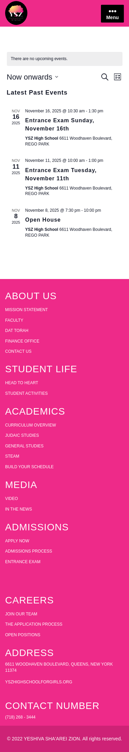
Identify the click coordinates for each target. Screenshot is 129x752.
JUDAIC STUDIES (22, 435)
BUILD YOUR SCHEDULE (29, 466)
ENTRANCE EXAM (22, 561)
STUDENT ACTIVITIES (26, 393)
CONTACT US (18, 351)
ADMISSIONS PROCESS (28, 551)
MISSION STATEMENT (26, 309)
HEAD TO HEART (21, 382)
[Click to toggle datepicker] (32, 77)
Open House (43, 220)
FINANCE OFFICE (22, 341)
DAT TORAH (16, 330)
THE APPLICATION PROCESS (33, 624)
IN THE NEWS (18, 509)
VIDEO (11, 498)
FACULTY (14, 320)
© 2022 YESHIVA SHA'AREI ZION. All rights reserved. (64, 738)
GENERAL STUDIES (24, 446)
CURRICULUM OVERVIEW (30, 425)
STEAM (12, 456)
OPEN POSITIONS (22, 634)
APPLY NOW (17, 541)
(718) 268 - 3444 (20, 717)
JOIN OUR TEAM (21, 614)
